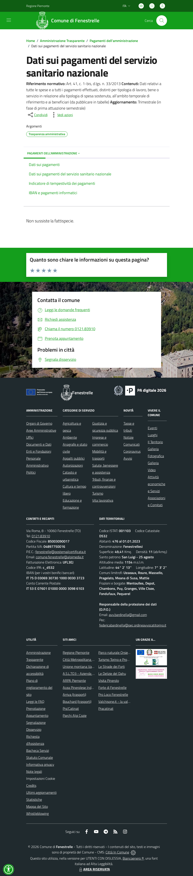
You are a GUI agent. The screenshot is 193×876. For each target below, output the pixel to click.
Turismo (97, 493)
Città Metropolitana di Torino (83, 659)
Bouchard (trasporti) (77, 701)
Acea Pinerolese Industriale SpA (86, 687)
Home (30, 40)
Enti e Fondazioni (38, 451)
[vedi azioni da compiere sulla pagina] (61, 114)
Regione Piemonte (76, 652)
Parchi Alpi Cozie (75, 715)
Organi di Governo (39, 423)
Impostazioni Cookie (40, 778)
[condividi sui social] (37, 114)
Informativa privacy (40, 764)
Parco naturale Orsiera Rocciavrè (122, 652)
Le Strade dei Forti (111, 666)
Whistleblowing (37, 813)
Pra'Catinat (71, 708)
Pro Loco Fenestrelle (113, 694)
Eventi (152, 428)
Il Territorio (155, 442)
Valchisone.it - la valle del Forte (121, 701)
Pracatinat (105, 708)
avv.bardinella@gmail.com (128, 614)
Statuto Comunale (39, 757)
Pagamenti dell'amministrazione (114, 40)
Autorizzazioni (73, 465)
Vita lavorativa (102, 500)
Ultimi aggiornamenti (41, 792)
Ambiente (70, 437)
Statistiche (34, 799)
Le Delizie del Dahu (112, 673)
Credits (31, 785)
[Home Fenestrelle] (69, 21)
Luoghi (152, 435)
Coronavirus (132, 451)
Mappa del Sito (37, 806)
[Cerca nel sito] (161, 20)
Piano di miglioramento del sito (39, 687)
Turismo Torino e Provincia (116, 659)
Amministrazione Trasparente (62, 40)
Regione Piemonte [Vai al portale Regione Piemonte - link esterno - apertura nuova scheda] (37, 5)
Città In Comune (117, 852)
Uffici (29, 437)
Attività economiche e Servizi (156, 484)
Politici (31, 472)
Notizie (128, 437)
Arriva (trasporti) (74, 694)
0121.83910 (41, 536)
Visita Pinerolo (108, 680)
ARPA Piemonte (74, 680)
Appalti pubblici (74, 458)
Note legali (34, 771)
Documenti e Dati (38, 444)
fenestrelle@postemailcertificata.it (60, 551)
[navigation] (8, 20)
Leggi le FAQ (35, 701)
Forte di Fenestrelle (112, 687)
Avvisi (127, 458)
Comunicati (131, 444)
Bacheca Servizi (37, 750)
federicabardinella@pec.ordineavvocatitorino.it (132, 625)
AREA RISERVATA (94, 869)
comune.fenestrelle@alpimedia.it (60, 557)
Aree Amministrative (41, 430)
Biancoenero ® (133, 858)
